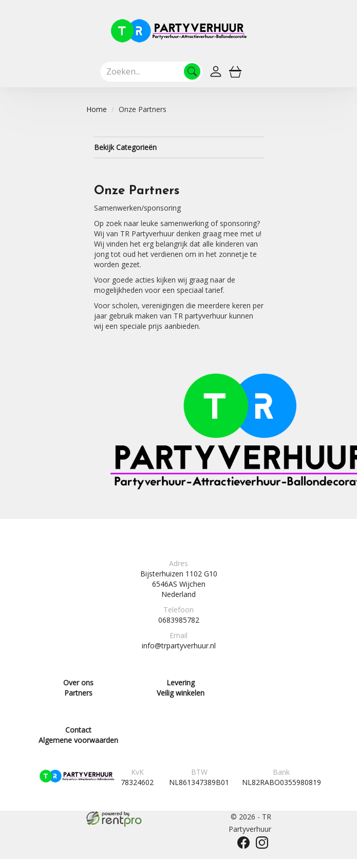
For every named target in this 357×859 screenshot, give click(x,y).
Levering (180, 682)
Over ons (78, 682)
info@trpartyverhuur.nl (179, 645)
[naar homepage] (178, 31)
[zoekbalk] (151, 71)
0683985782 (178, 620)
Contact (78, 730)
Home (96, 109)
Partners (78, 693)
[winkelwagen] (235, 71)
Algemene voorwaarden (78, 740)
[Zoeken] (192, 71)
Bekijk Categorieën (179, 147)
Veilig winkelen (180, 693)
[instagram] (262, 842)
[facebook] (243, 842)
